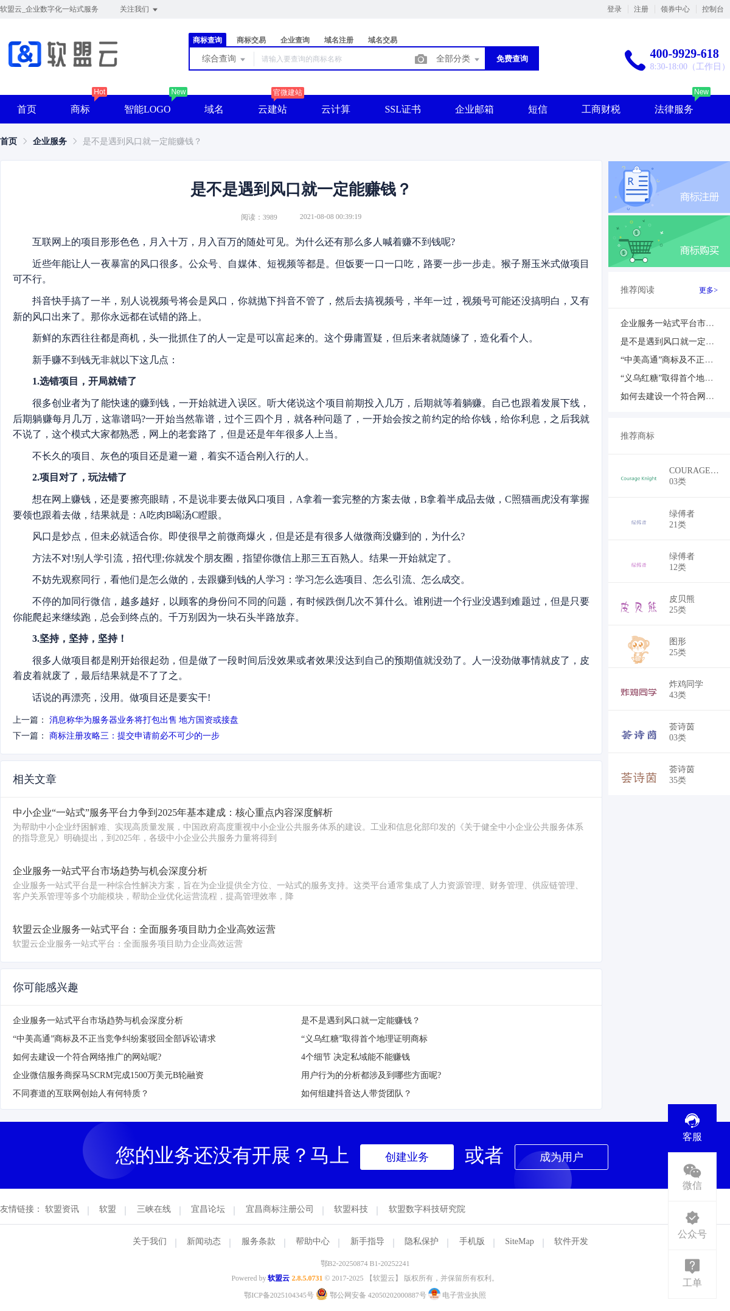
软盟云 (279, 1278)
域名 (214, 109)
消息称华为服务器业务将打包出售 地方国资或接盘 (144, 720)
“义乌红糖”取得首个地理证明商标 (364, 1038)
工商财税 (601, 109)
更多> (708, 290)
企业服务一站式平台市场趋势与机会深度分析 (98, 1020)
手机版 (472, 1241)
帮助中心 (313, 1241)
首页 (26, 109)
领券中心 (675, 9)
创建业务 (407, 1157)
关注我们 (139, 10)
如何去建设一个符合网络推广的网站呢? (87, 1057)
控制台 (713, 9)
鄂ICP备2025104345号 (279, 1295)
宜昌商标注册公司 (280, 1209)
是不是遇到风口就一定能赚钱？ (360, 1020)
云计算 (335, 109)
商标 (80, 109)
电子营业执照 (457, 1295)
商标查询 (207, 40)
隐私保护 (422, 1241)
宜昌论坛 (208, 1209)
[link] (8, 141)
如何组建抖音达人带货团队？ (356, 1093)
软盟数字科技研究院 (427, 1209)
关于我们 (150, 1241)
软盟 (107, 1209)
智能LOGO (147, 109)
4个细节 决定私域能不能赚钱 (355, 1057)
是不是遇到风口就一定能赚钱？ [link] (142, 141)
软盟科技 (351, 1209)
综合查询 (224, 59)
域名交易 (382, 40)
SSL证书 (402, 109)
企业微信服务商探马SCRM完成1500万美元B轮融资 (108, 1075)
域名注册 (338, 40)
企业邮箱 (474, 109)
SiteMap (519, 1241)
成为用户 (561, 1157)
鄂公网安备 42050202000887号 (372, 1295)
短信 (538, 109)
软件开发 (571, 1241)
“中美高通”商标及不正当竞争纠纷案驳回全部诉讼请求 (114, 1038)
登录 (614, 9)
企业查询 (295, 40)
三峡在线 (154, 1209)
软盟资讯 (62, 1209)
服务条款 (259, 1241)
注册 (641, 9)
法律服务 (674, 109)
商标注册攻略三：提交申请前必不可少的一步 (134, 735)
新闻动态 (204, 1241)
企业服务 (50, 141)
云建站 (272, 109)
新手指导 (367, 1241)
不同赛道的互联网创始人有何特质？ (81, 1093)
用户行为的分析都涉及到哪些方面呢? (371, 1075)
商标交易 (251, 40)
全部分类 (458, 59)
